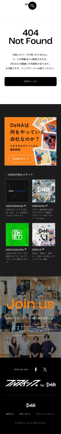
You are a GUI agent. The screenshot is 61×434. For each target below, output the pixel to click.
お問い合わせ (25, 413)
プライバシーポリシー (45, 413)
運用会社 (10, 413)
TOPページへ (30, 81)
